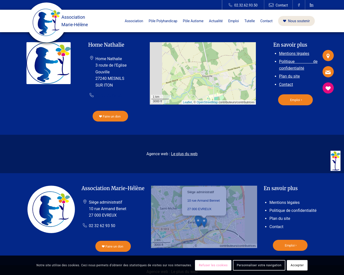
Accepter (297, 265)
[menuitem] (134, 21)
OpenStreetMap (207, 102)
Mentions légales (294, 53)
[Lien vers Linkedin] (311, 5)
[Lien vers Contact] (278, 5)
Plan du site (289, 76)
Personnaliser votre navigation (259, 265)
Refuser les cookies (213, 265)
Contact (286, 84)
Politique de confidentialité (293, 210)
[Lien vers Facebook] (299, 5)
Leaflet (187, 102)
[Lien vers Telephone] (243, 5)
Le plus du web (184, 153)
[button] (204, 222)
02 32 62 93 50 (102, 225)
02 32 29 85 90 (108, 95)
